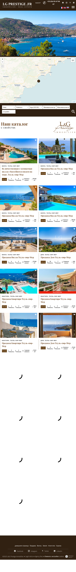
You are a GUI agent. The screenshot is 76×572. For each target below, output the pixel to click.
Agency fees (39, 556)
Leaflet (74, 101)
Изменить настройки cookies (54, 556)
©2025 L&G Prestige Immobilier (12, 556)
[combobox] (8, 107)
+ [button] (2, 59)
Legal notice (29, 556)
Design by (69, 556)
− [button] (2, 62)
